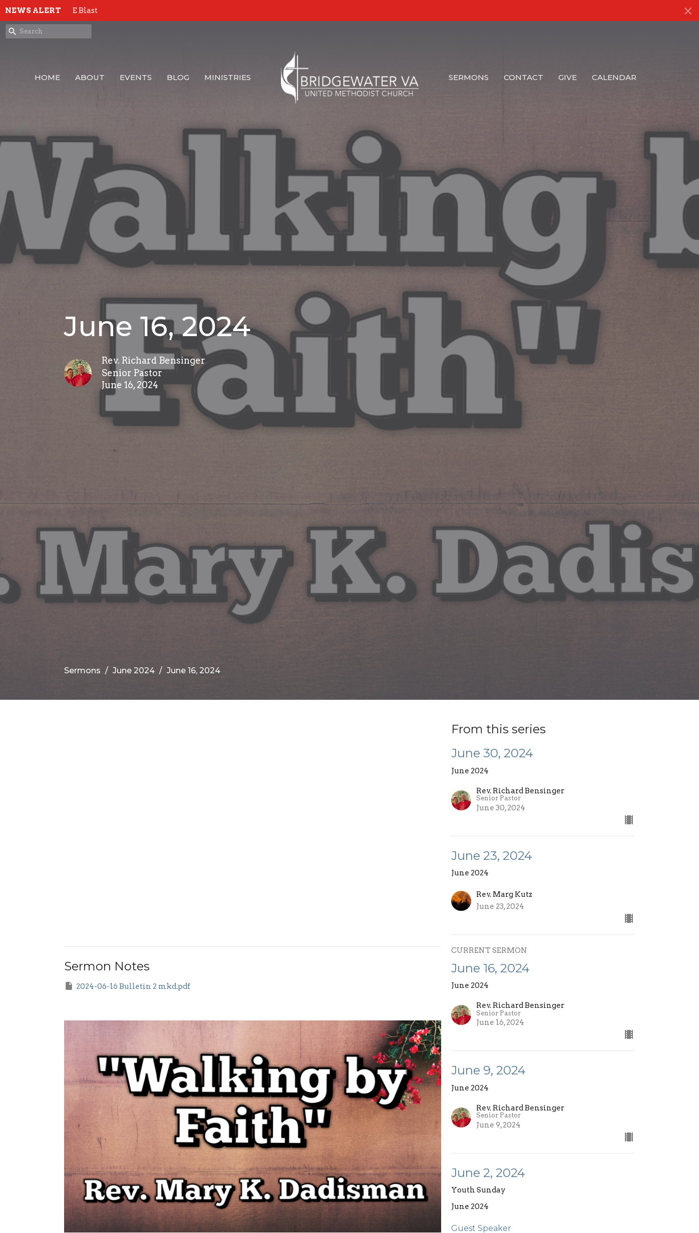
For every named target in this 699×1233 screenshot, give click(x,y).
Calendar (614, 77)
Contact (523, 77)
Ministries (227, 77)
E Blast (85, 10)
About (90, 77)
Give (567, 77)
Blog (178, 77)
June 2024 (134, 670)
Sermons (469, 77)
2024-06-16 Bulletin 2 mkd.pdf (127, 986)
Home (47, 77)
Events (136, 77)
